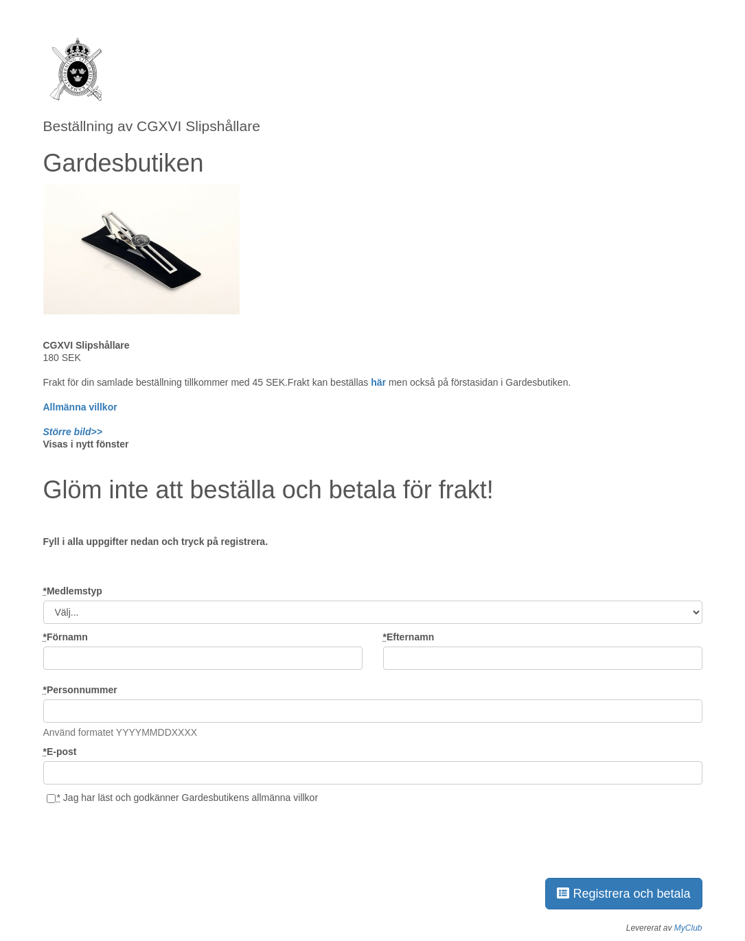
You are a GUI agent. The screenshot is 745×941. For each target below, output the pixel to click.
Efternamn (409, 636)
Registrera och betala (623, 894)
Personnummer (80, 689)
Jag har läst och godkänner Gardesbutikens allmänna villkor (182, 797)
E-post (60, 751)
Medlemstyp (72, 590)
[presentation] (147, 839)
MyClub (688, 928)
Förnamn (65, 636)
